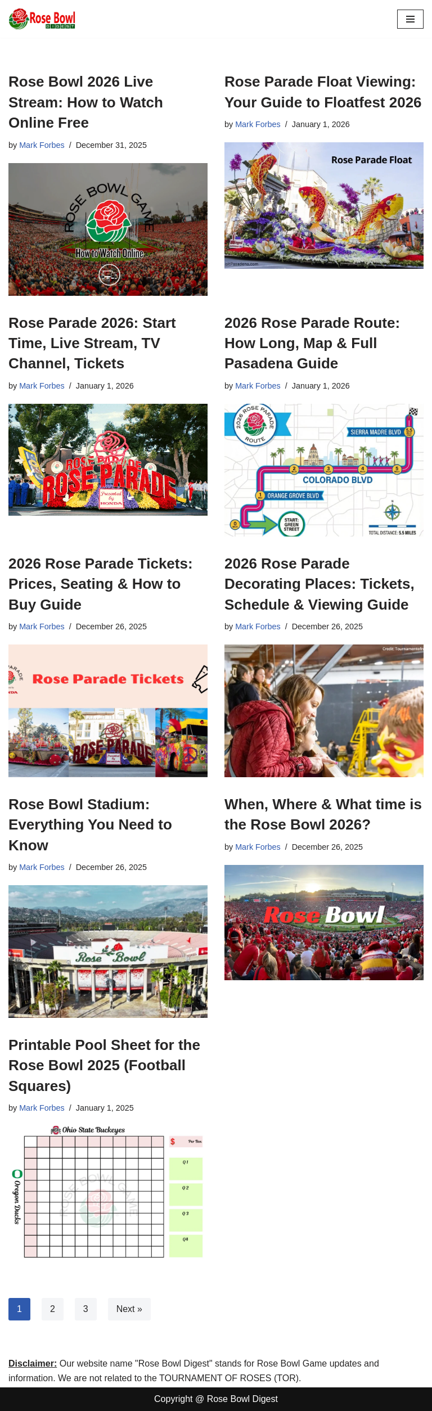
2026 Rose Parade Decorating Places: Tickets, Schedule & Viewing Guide (319, 584)
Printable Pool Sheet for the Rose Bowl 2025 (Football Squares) (104, 1065)
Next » (129, 1309)
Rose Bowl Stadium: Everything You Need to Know (90, 825)
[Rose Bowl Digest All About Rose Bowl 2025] (42, 19)
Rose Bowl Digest (242, 1399)
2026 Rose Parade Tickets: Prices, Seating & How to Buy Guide (100, 584)
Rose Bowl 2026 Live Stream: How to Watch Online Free (85, 102)
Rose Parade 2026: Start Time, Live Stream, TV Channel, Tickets (92, 343)
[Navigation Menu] (410, 19)
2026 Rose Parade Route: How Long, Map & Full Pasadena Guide (312, 343)
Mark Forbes (42, 145)
